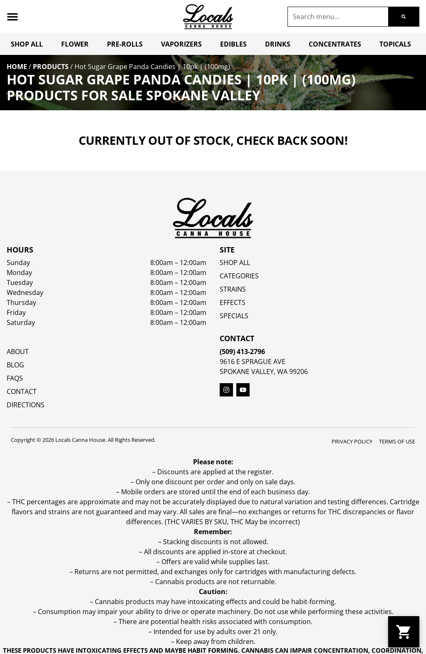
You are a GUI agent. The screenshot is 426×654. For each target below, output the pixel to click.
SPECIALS (234, 315)
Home (17, 66)
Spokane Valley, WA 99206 (264, 371)
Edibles (233, 44)
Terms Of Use (397, 441)
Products (51, 66)
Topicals (395, 44)
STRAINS (233, 289)
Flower (75, 44)
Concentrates (335, 44)
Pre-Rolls (125, 44)
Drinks (277, 44)
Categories (239, 275)
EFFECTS (232, 302)
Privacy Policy (352, 441)
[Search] (403, 16)
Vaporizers (181, 44)
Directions (26, 404)
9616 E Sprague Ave (252, 361)
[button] (12, 16)
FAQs (15, 378)
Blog (15, 364)
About (18, 351)
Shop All (27, 44)
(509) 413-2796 (242, 351)
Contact (22, 391)
